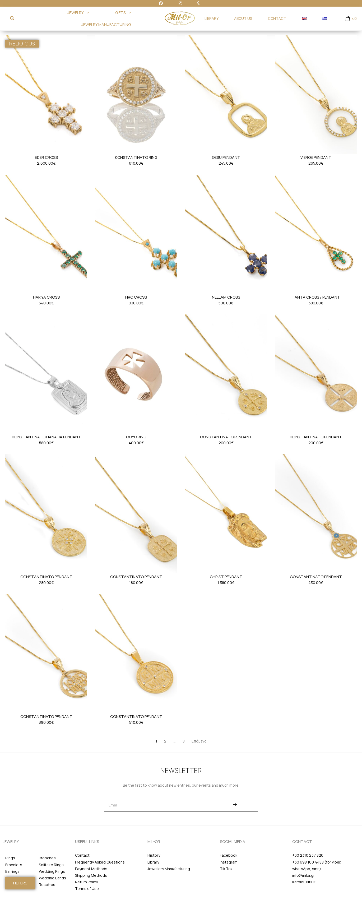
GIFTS (123, 12)
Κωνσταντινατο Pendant (316, 437)
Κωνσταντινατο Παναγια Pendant (46, 437)
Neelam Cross (226, 297)
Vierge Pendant (315, 157)
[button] (20, 883)
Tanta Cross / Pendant (316, 297)
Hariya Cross (46, 297)
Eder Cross (46, 157)
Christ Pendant (226, 576)
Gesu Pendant (226, 157)
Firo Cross (136, 297)
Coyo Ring (136, 437)
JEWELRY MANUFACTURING (106, 24)
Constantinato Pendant (226, 437)
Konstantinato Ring (136, 157)
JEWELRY (78, 12)
